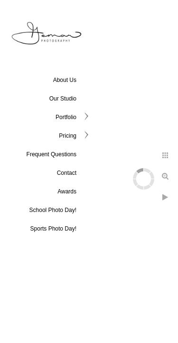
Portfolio (66, 117)
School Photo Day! (52, 210)
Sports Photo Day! (53, 228)
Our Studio (62, 98)
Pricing (67, 135)
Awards (66, 191)
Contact (66, 173)
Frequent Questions (51, 154)
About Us (64, 80)
